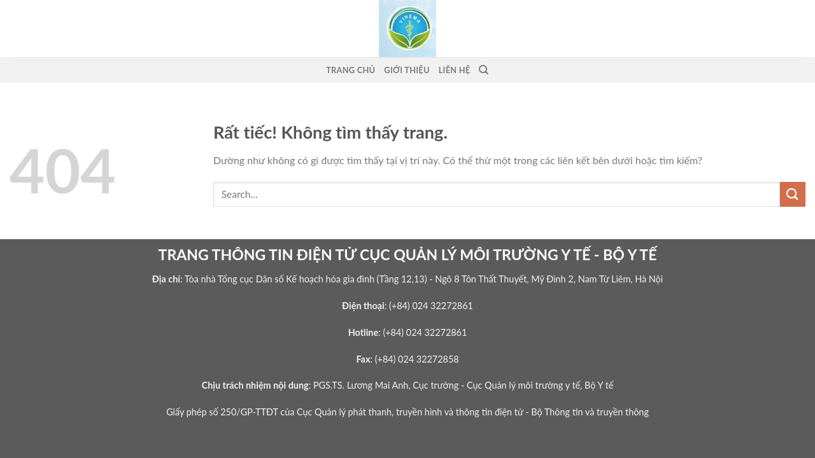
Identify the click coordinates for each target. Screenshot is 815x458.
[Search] (483, 70)
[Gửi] (792, 194)
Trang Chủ (350, 70)
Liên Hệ (455, 70)
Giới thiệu (406, 70)
